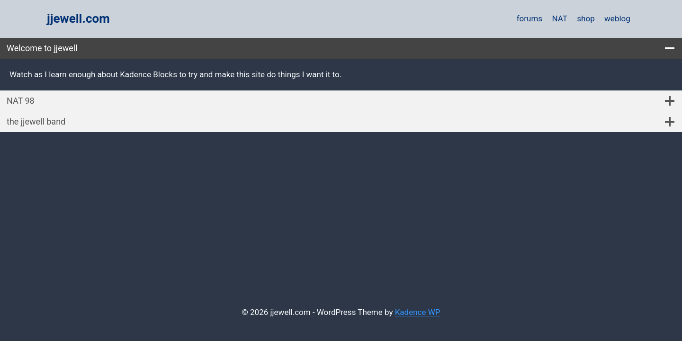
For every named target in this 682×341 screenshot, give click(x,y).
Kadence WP (417, 312)
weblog (617, 18)
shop (585, 18)
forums (529, 18)
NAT (559, 18)
